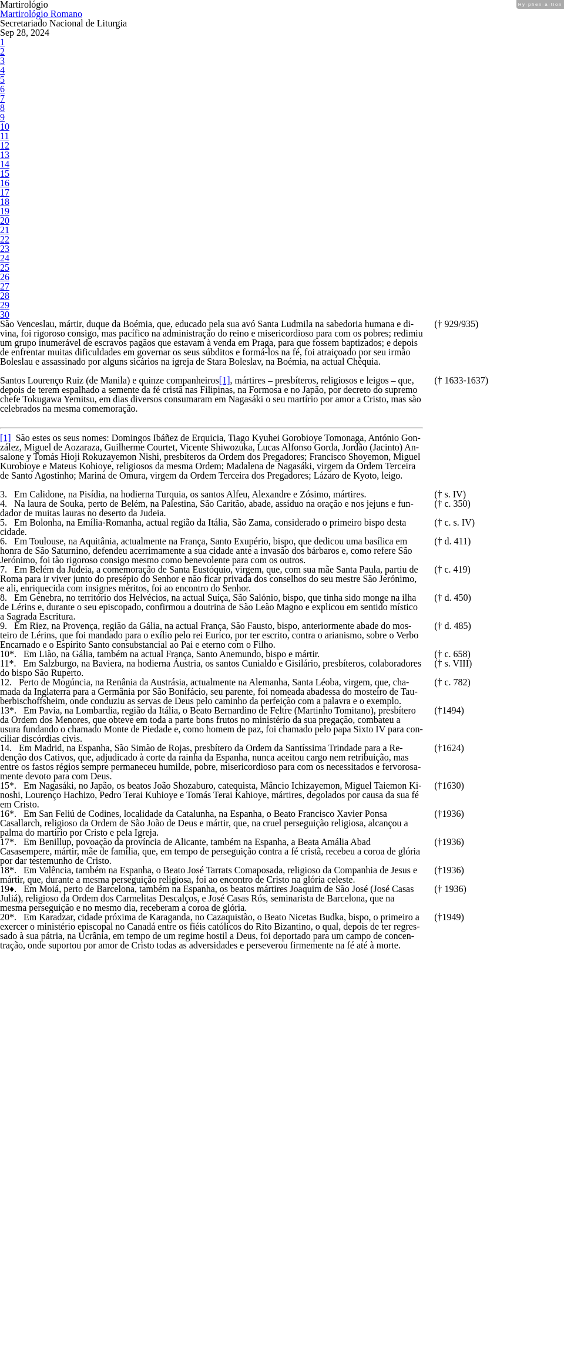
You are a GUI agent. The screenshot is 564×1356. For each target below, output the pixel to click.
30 (4, 343)
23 (4, 277)
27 (4, 315)
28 (4, 324)
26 (4, 305)
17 (4, 221)
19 (4, 239)
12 (4, 174)
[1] (261, 437)
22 (4, 268)
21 (4, 258)
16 (4, 211)
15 (4, 202)
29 (4, 333)
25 (4, 296)
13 (4, 183)
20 (4, 249)
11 (4, 164)
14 (4, 193)
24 (4, 286)
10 (4, 155)
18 (4, 230)
